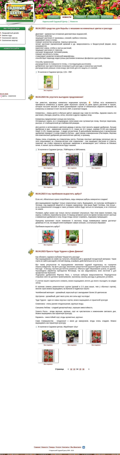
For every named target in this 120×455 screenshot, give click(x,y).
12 (71, 369)
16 (83, 369)
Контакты (107, 17)
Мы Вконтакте (78, 447)
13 (74, 369)
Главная (53, 17)
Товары (80, 17)
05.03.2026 (4, 94)
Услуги (93, 17)
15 (80, 369)
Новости (66, 17)
